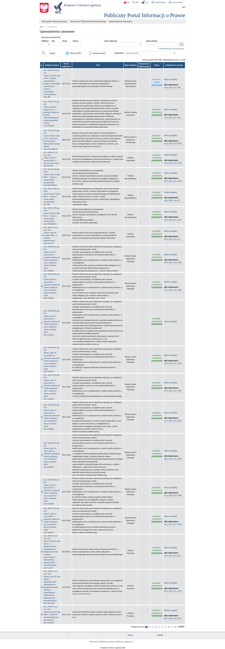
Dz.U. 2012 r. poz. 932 (172, 117)
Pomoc (130, 635)
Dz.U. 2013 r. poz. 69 (172, 200)
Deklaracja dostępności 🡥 (125, 642)
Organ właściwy (151, 41)
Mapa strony (94, 642)
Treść (98, 65)
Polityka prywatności (107, 642)
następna (181, 626)
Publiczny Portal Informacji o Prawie (144, 15)
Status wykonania (110, 41)
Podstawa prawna (52, 65)
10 (175, 627)
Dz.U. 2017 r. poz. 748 (172, 87)
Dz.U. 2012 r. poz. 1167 (173, 220)
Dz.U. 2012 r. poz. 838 (172, 555)
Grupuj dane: (119, 53)
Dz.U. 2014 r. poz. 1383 (173, 262)
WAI (183, 7)
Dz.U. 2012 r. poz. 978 (172, 618)
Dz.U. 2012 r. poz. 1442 (173, 591)
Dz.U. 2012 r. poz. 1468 (173, 163)
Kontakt (160, 635)
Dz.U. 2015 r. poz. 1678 (173, 143)
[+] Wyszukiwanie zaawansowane (171, 49)
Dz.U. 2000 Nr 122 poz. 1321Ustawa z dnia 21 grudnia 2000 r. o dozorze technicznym (51, 157)
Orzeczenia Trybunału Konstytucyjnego (88, 21)
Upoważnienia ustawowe (120, 21)
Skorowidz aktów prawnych (54, 21)
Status (157, 65)
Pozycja (75, 41)
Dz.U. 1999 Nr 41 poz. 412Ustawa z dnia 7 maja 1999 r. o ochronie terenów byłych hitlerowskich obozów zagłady (51, 138)
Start (41, 27)
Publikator (45, 41)
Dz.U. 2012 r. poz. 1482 (173, 181)
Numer (64, 41)
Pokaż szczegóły (170, 79)
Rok (53, 41)
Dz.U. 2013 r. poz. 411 (172, 239)
